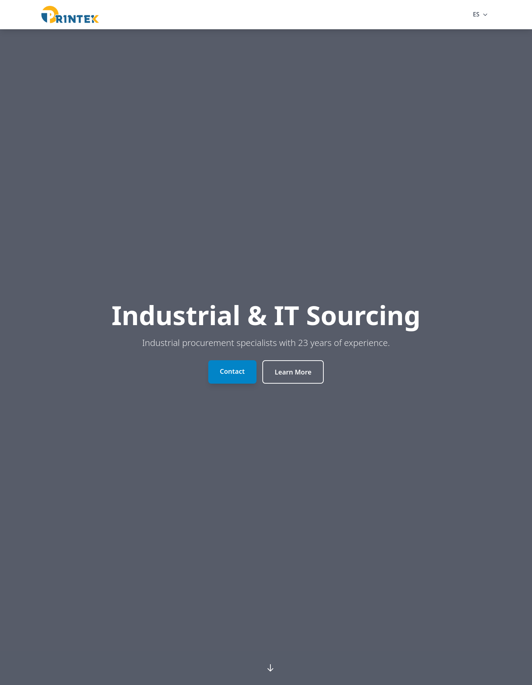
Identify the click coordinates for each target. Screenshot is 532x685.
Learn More (293, 372)
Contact (232, 371)
